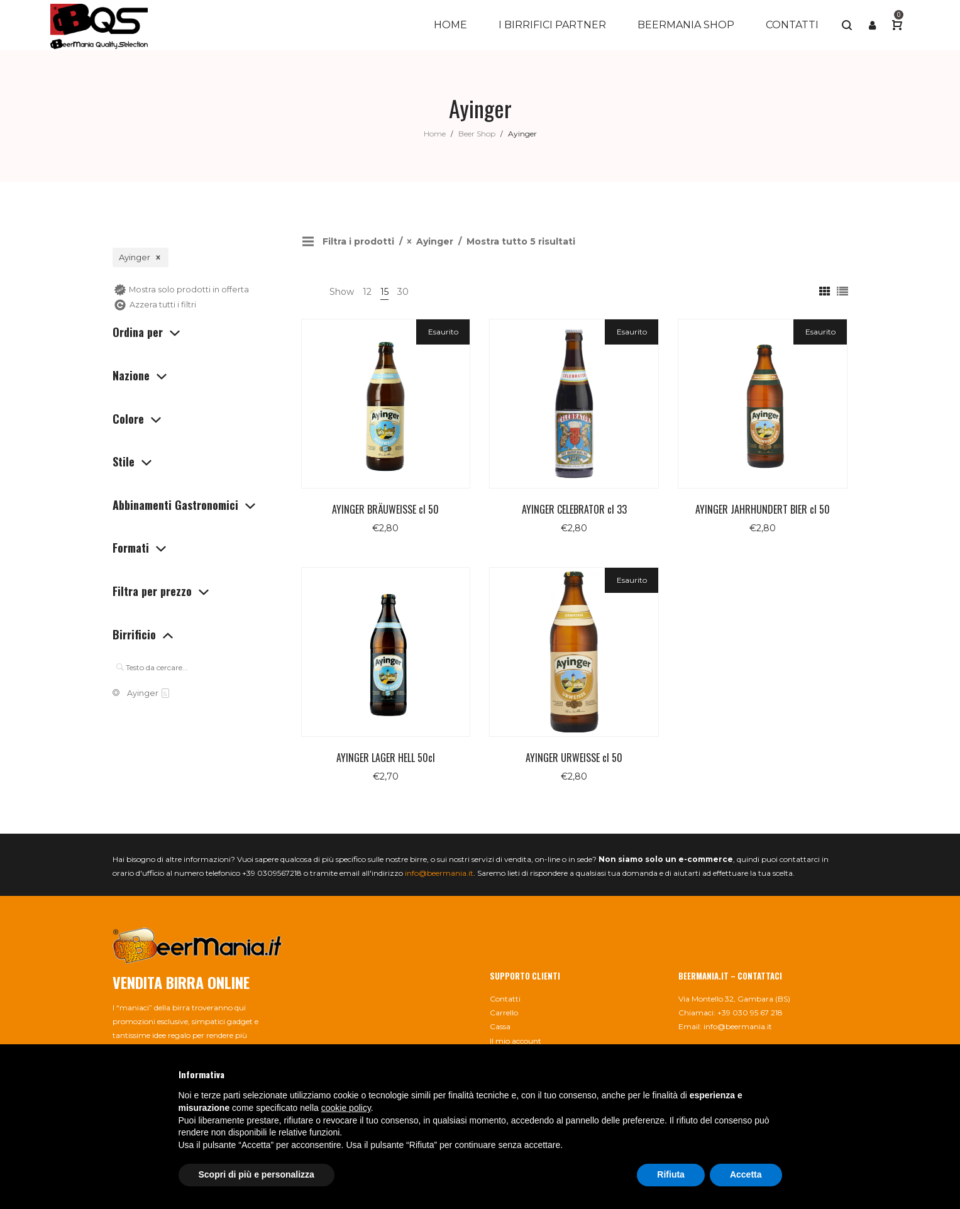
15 (384, 291)
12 (367, 291)
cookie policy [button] (346, 1108)
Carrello (504, 1012)
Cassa (500, 1026)
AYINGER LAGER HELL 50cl (385, 757)
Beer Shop (476, 133)
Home (435, 133)
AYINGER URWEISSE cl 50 (574, 757)
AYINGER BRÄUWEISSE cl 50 (385, 509)
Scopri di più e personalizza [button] (256, 1174)
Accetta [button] (746, 1174)
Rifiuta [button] (671, 1174)
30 (403, 291)
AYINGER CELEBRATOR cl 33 (574, 509)
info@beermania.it (439, 873)
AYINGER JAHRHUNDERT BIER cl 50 (762, 509)
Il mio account (515, 1041)
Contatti (505, 998)
